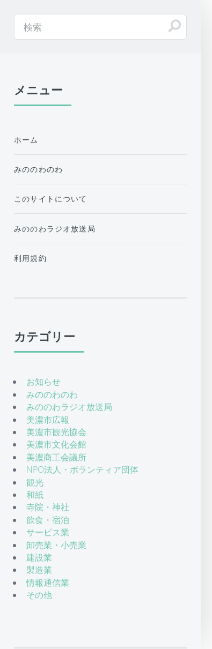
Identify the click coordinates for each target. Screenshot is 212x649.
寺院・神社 (47, 507)
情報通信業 (47, 582)
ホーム (26, 140)
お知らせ (43, 381)
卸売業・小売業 (56, 545)
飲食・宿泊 (47, 520)
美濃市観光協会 (56, 432)
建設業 (39, 557)
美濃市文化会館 (56, 444)
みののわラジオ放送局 (55, 228)
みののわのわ (38, 169)
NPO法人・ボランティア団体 (82, 469)
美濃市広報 (47, 420)
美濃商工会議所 (56, 457)
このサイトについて (50, 198)
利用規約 (30, 258)
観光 (34, 482)
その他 (39, 595)
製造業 (39, 570)
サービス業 (47, 532)
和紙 (34, 495)
